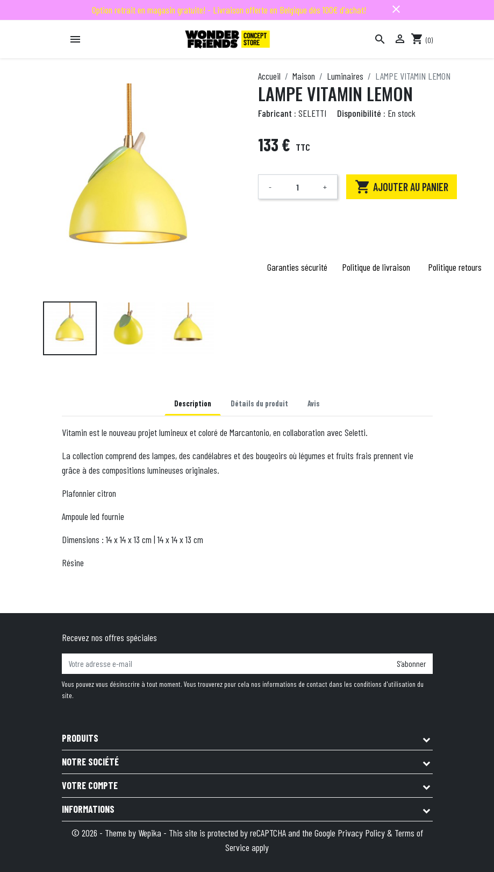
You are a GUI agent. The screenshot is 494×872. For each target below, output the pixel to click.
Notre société (90, 762)
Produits (80, 738)
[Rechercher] (380, 39)
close (396, 9)
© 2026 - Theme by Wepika (117, 833)
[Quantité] (298, 187)
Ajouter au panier (401, 187)
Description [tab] (192, 403)
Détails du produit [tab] (259, 403)
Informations (88, 809)
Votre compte (90, 785)
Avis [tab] (313, 403)
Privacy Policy (361, 833)
